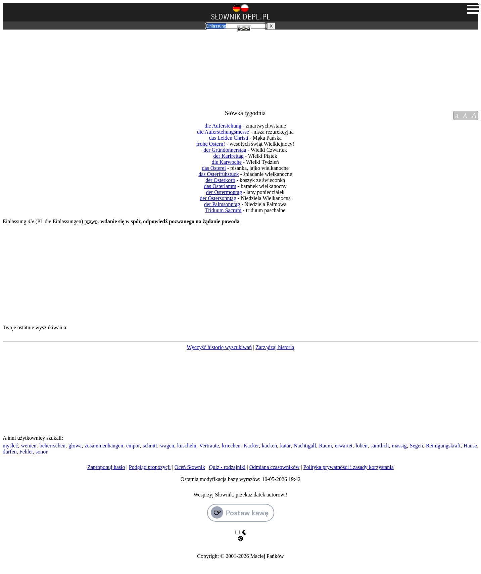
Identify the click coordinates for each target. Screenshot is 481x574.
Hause (470, 445)
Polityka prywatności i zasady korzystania (348, 467)
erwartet (343, 445)
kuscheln (186, 445)
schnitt (150, 445)
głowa (75, 445)
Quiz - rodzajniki (227, 467)
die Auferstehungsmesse (223, 132)
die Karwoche (227, 162)
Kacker (251, 445)
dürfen (10, 452)
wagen (167, 445)
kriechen (231, 445)
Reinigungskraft (443, 445)
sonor (42, 452)
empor (133, 445)
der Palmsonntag (222, 204)
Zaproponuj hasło (106, 467)
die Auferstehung (222, 126)
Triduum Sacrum (223, 210)
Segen (416, 445)
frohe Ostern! (210, 144)
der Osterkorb (220, 180)
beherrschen (52, 445)
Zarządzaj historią (274, 347)
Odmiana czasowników (274, 467)
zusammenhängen (104, 445)
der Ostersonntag (218, 198)
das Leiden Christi (228, 138)
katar (285, 445)
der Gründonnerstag (224, 150)
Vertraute (209, 445)
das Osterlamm (220, 186)
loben (361, 445)
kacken (269, 445)
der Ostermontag (224, 192)
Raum (325, 445)
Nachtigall (305, 445)
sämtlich (380, 445)
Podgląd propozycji (150, 467)
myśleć (10, 445)
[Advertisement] (42, 66)
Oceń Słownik (190, 467)
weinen (28, 445)
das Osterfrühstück (218, 174)
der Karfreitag (228, 156)
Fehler (26, 452)
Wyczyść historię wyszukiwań (219, 347)
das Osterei (214, 168)
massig (399, 445)
